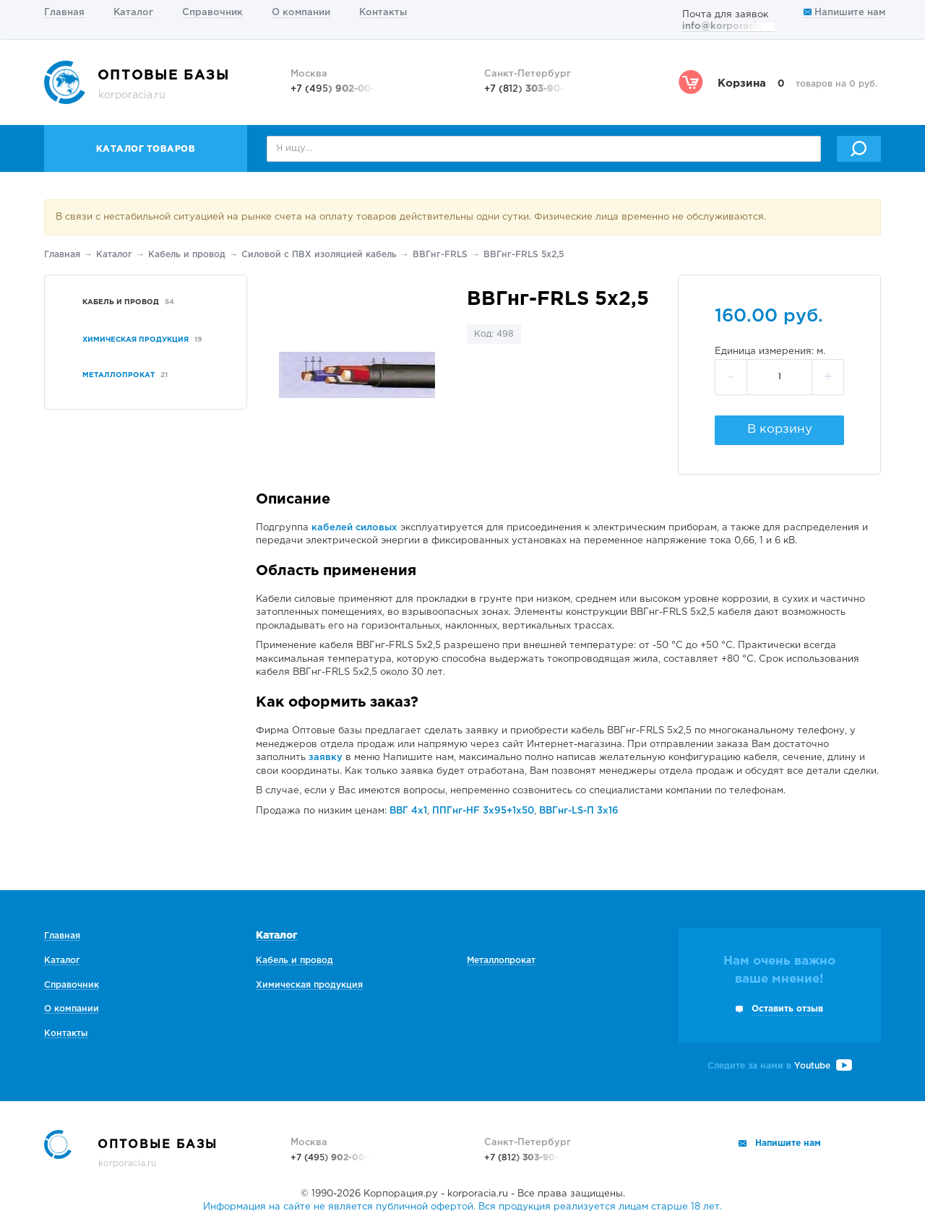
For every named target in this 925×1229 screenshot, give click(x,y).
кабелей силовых (354, 528)
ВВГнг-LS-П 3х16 (579, 811)
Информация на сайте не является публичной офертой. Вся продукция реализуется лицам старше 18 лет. (462, 1207)
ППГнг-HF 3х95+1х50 (483, 811)
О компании (301, 13)
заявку (326, 758)
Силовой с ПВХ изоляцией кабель (319, 255)
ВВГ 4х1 (408, 811)
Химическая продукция (309, 985)
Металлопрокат (501, 961)
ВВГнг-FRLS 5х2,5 (523, 255)
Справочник (212, 13)
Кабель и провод (186, 255)
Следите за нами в (779, 1066)
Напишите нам (844, 13)
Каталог (133, 13)
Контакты (383, 13)
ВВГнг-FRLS (440, 255)
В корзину (779, 429)
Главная (64, 13)
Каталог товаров (146, 149)
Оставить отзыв (787, 1009)
